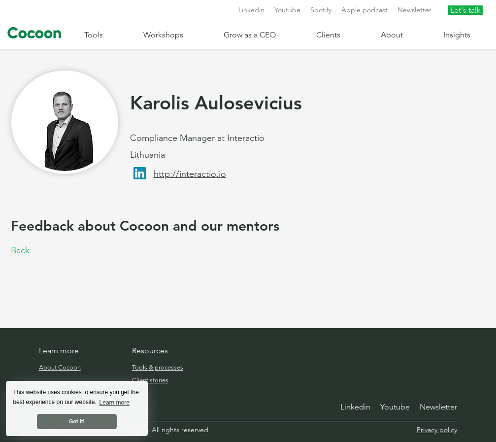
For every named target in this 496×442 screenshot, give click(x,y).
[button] (106, 34)
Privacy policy (437, 429)
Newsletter (414, 9)
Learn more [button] (114, 402)
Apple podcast (364, 9)
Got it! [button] (77, 421)
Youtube (287, 9)
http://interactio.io (190, 174)
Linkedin (251, 9)
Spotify (320, 9)
